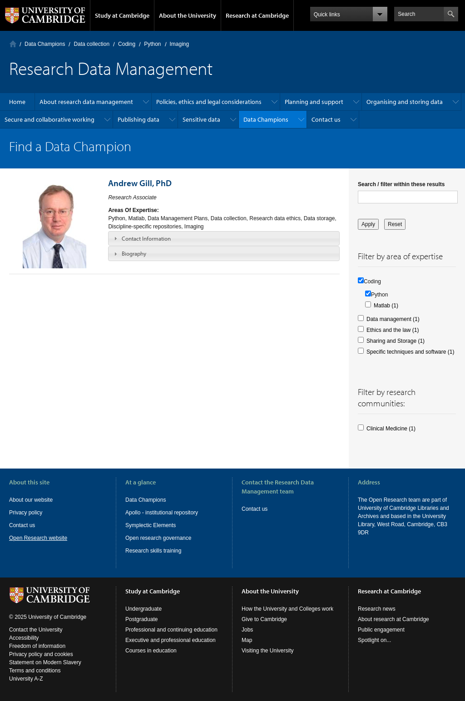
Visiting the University (268, 650)
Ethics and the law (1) (392, 330)
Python (152, 44)
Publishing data (138, 119)
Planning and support (314, 102)
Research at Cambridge (257, 15)
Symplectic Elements (150, 525)
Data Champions (45, 44)
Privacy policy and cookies (41, 654)
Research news (377, 609)
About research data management (86, 102)
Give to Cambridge (264, 619)
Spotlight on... (374, 640)
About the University (187, 15)
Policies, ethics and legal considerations (209, 102)
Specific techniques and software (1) (410, 352)
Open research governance (158, 538)
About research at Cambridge (393, 619)
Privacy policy (25, 512)
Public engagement (381, 630)
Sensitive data (201, 119)
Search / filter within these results (401, 184)
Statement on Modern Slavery (45, 662)
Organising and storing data (404, 102)
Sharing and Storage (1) (395, 341)
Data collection (91, 44)
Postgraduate (141, 619)
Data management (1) (393, 319)
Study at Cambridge (122, 15)
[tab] (224, 238)
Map (247, 640)
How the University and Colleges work (287, 609)
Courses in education (151, 650)
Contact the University (35, 630)
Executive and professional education (170, 640)
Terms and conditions (34, 670)
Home (13, 44)
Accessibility (24, 638)
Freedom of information (37, 646)
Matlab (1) (386, 305)
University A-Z (26, 679)
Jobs (247, 630)
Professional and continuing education (171, 630)
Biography (134, 253)
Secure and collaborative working (49, 119)
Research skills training (153, 551)
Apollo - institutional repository (161, 512)
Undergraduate (143, 609)
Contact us (326, 119)
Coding (126, 44)
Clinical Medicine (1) (391, 428)
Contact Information (146, 238)
